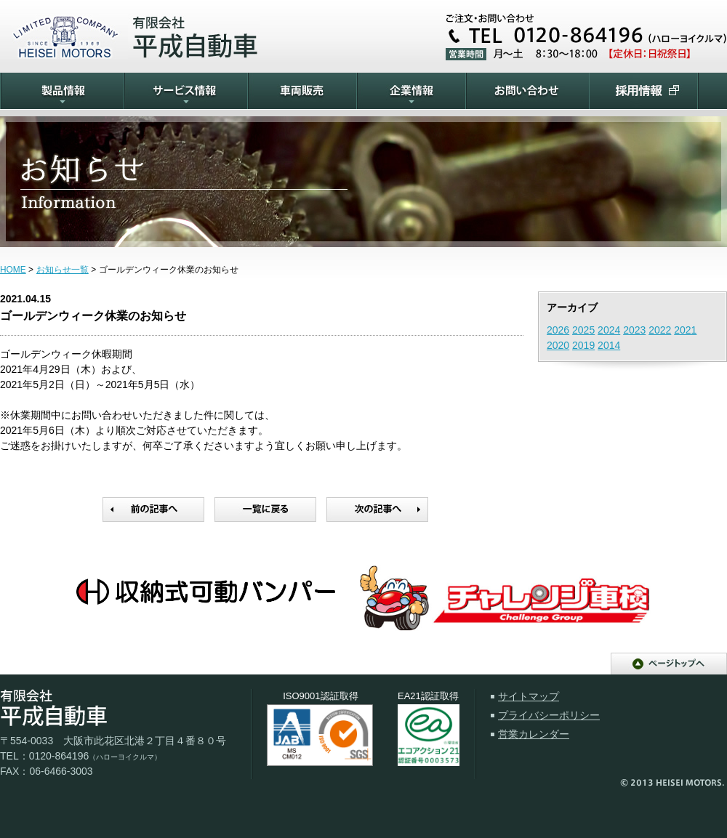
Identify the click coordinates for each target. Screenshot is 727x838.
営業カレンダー (533, 734)
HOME (13, 270)
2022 (659, 330)
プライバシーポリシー (549, 715)
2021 (685, 330)
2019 (583, 345)
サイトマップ (528, 696)
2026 (558, 330)
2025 (583, 330)
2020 (558, 345)
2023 (634, 330)
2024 (609, 330)
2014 (609, 345)
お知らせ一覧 (62, 270)
